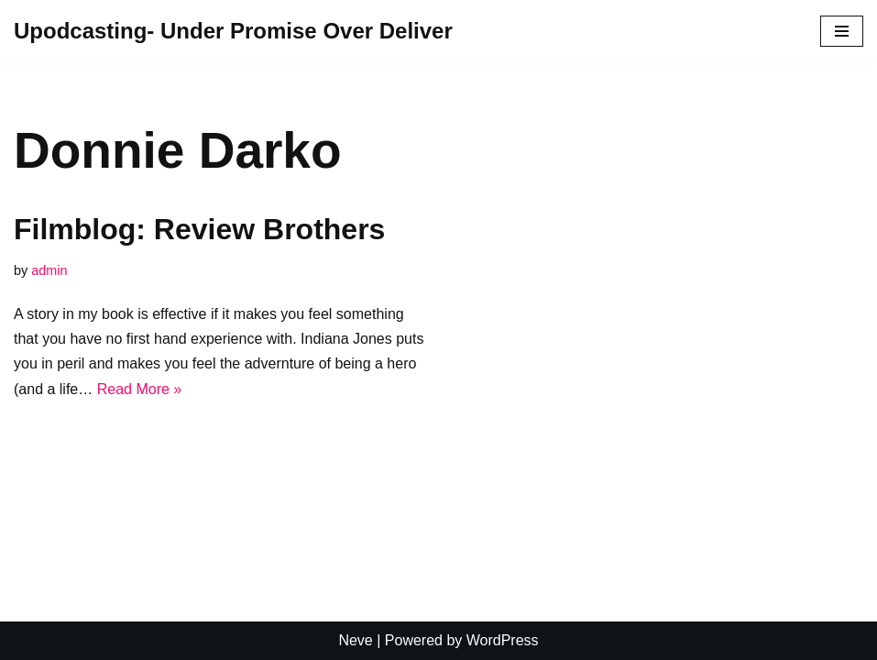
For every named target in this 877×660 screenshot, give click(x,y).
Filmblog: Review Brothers (199, 229)
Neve (355, 640)
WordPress (502, 640)
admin (49, 270)
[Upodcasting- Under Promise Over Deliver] (233, 31)
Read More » (139, 389)
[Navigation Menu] (841, 31)
